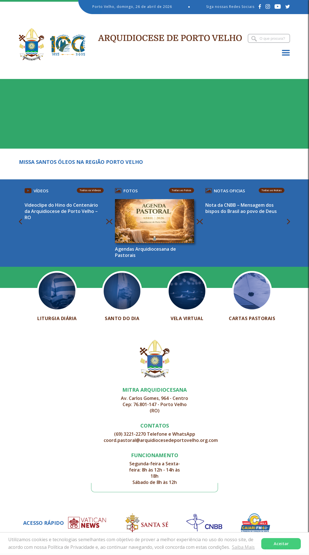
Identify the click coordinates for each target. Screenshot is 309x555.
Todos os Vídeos (90, 190)
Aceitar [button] (281, 543)
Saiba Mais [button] (243, 547)
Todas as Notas (272, 190)
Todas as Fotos (181, 190)
